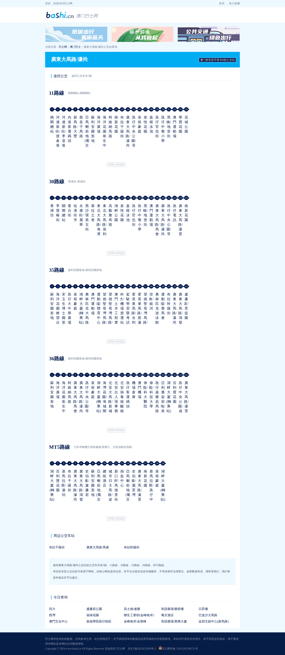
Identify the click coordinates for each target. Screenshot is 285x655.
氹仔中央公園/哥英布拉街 (133, 140)
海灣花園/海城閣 (104, 397)
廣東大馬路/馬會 (157, 220)
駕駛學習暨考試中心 (128, 313)
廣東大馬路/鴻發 (180, 308)
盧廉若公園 (94, 609)
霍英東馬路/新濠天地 (139, 313)
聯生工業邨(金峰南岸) (139, 615)
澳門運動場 (174, 126)
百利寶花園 (174, 392)
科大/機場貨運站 (122, 308)
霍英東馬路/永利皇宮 (133, 313)
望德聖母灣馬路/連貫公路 (145, 317)
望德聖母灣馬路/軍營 (104, 313)
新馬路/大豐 (75, 126)
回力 (52, 609)
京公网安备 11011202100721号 (178, 648)
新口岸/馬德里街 (116, 485)
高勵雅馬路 (110, 215)
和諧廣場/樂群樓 (172, 609)
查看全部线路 (116, 164)
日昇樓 (203, 609)
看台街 (69, 210)
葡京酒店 (167, 615)
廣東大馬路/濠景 (180, 220)
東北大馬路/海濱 (98, 220)
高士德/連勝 (132, 609)
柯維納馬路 (110, 126)
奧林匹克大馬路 (87, 308)
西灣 (52, 615)
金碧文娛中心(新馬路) (214, 621)
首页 (221, 3)
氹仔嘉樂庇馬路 (157, 397)
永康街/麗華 (81, 215)
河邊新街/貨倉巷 (57, 131)
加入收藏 (234, 3)
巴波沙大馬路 (208, 615)
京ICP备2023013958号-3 (142, 648)
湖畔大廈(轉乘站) (81, 308)
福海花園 (92, 615)
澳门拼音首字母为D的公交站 (217, 59)
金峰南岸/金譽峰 (135, 621)
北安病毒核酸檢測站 (122, 401)
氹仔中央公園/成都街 (180, 401)
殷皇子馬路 (81, 126)
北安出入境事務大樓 (116, 401)
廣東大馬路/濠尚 (128, 131)
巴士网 (63, 46)
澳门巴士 (75, 46)
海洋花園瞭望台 (58, 308)
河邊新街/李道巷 (63, 131)
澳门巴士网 (87, 15)
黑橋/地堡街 (168, 126)
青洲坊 (52, 210)
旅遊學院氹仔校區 (98, 621)
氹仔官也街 (157, 126)
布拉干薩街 (122, 126)
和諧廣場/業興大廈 (174, 621)
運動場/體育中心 (98, 308)
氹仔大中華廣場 (69, 308)
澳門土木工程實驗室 (116, 313)
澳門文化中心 (58, 621)
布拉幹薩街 (169, 303)
